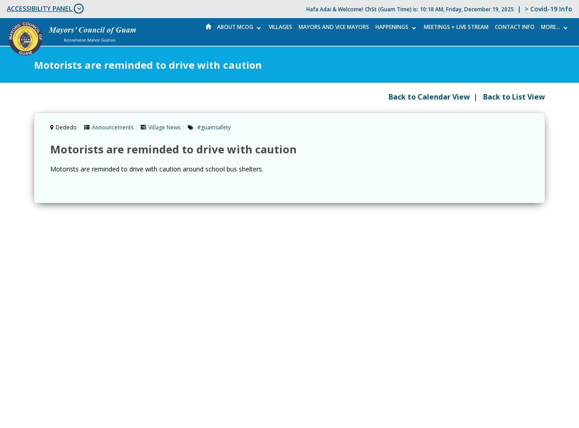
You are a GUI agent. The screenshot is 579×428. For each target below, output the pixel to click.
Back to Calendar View (429, 97)
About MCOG (235, 27)
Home (208, 26)
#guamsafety (214, 127)
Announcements (112, 127)
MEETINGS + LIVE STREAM (456, 27)
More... (550, 27)
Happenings (391, 27)
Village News (164, 127)
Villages (280, 27)
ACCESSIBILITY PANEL (45, 9)
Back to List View (514, 97)
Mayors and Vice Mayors (334, 27)
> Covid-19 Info (548, 9)
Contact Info (515, 27)
